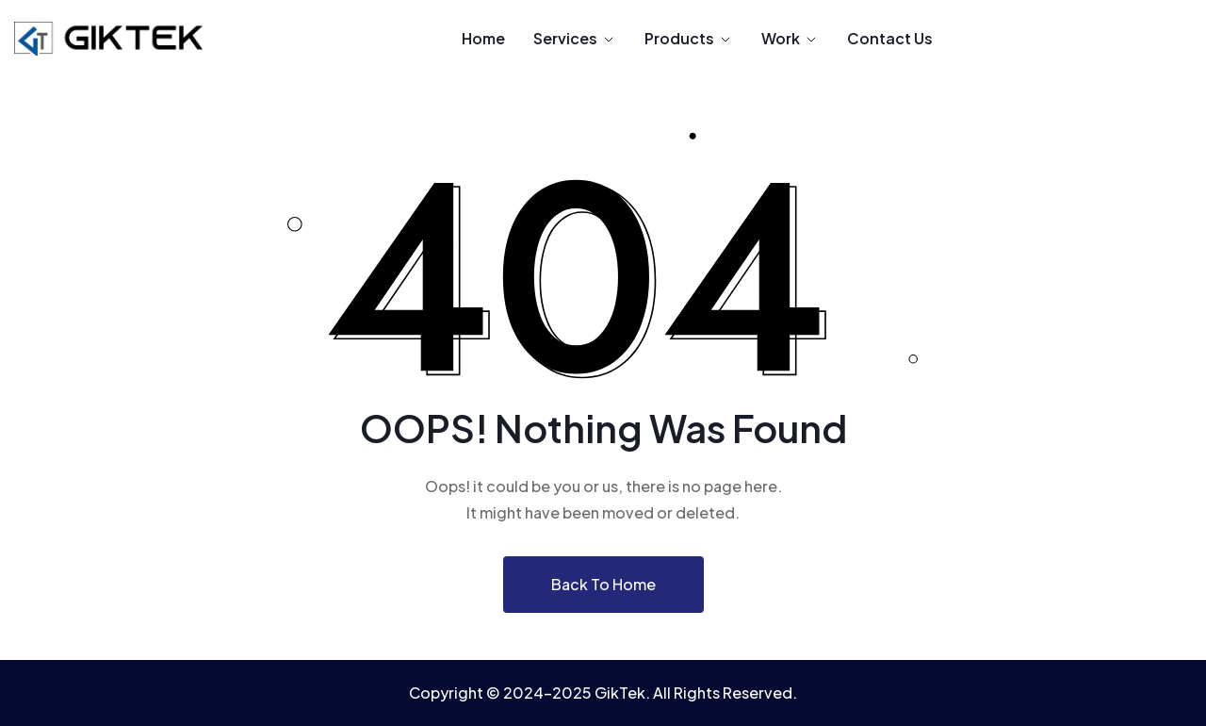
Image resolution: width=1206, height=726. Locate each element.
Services (574, 38)
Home (483, 38)
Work (790, 38)
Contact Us (890, 38)
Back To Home (603, 584)
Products (688, 38)
